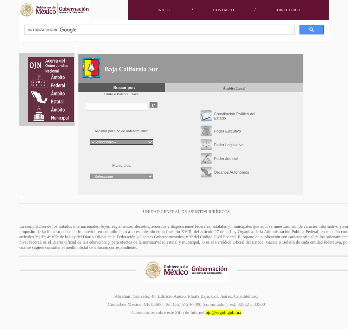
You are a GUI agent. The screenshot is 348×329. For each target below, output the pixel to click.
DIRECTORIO (288, 10)
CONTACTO (223, 10)
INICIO (163, 10)
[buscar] (159, 30)
